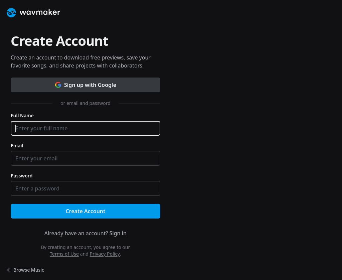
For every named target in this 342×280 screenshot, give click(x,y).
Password (21, 175)
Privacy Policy (105, 254)
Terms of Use (64, 254)
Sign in (118, 233)
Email (17, 145)
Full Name (22, 115)
